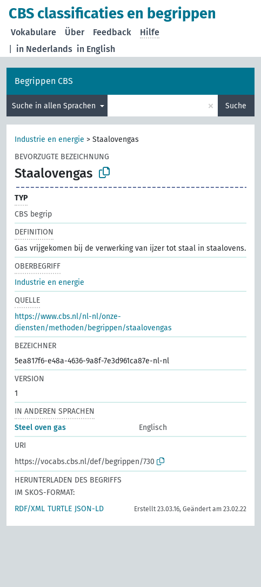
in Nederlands (44, 49)
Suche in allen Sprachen (55, 105)
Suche (235, 105)
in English (96, 49)
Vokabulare (33, 32)
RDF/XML (30, 508)
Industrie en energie (49, 139)
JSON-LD (89, 508)
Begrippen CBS (44, 81)
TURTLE (60, 508)
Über (74, 32)
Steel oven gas (40, 427)
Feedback (112, 32)
